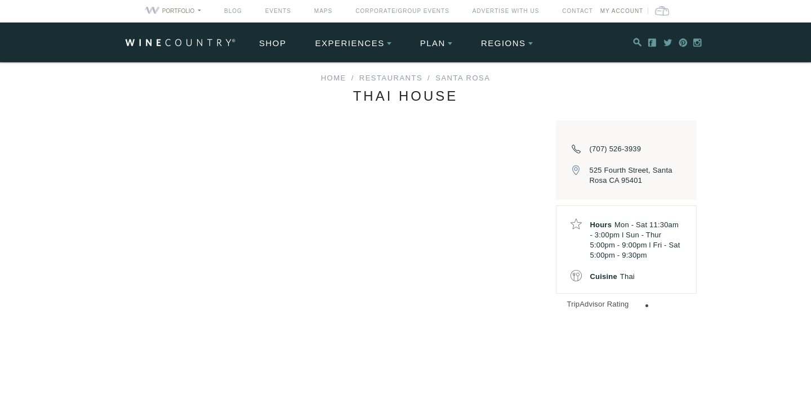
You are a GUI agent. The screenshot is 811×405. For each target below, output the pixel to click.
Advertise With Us (506, 11)
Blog (233, 11)
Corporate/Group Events (402, 11)
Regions (503, 43)
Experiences (350, 43)
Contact (577, 11)
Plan (432, 43)
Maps (323, 11)
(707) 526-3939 (615, 149)
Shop (273, 43)
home (333, 78)
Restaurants (390, 78)
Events (278, 11)
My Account (642, 11)
